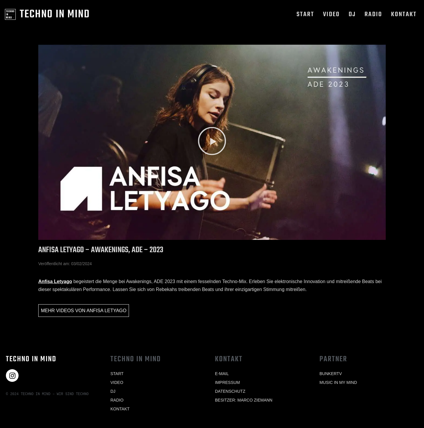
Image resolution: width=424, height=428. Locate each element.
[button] (212, 142)
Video (331, 14)
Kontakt (404, 14)
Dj (352, 14)
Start (305, 14)
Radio (373, 14)
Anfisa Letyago (55, 281)
